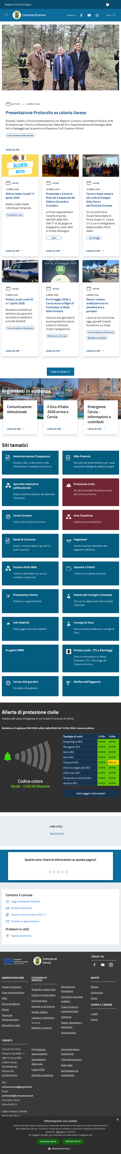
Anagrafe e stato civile (43, 989)
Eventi (94, 1019)
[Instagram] (96, 15)
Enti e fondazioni (11, 1004)
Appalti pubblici (40, 1012)
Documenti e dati (11, 1025)
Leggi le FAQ (38, 1069)
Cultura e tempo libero (43, 995)
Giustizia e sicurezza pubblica (72, 999)
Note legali (67, 1065)
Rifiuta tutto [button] (73, 1141)
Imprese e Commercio (43, 1006)
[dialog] (60, 1135)
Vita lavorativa (39, 1001)
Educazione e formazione (68, 989)
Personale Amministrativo (10, 1017)
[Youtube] (88, 15)
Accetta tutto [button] (48, 1141)
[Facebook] (80, 15)
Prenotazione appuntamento (39, 1051)
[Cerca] (114, 15)
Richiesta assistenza (42, 1075)
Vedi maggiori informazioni (90, 793)
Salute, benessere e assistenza (71, 1025)
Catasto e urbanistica (43, 1018)
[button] (60, 1148)
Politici (5, 1009)
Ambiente (66, 1017)
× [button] (117, 1120)
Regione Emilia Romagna (18, 4)
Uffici (4, 998)
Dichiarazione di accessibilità (69, 1073)
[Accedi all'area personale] (107, 4)
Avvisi (94, 998)
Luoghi (94, 1014)
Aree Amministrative (13, 992)
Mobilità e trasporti (42, 1028)
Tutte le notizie (60, 372)
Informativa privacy (71, 1059)
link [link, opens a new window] (90, 1135)
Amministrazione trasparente (70, 1051)
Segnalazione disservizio (39, 1062)
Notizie (15, 104)
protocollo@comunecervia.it (17, 1095)
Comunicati (97, 992)
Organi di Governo (11, 987)
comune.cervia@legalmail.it (17, 1087)
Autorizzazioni (68, 1033)
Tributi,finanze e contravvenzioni (69, 1009)
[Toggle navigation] (6, 15)
